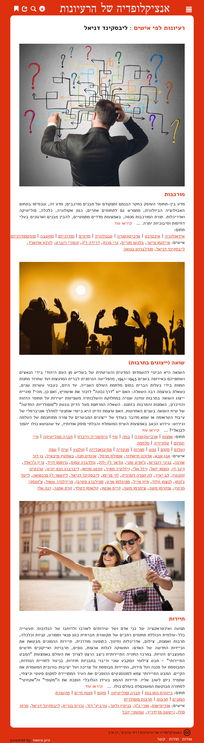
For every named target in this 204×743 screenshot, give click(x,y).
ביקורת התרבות (159, 693)
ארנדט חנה (87, 456)
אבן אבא (162, 456)
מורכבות (174, 194)
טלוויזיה (161, 443)
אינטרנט (152, 236)
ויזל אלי (140, 469)
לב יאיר (162, 475)
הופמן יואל (159, 469)
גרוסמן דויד (57, 462)
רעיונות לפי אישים (159, 27)
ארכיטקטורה (128, 236)
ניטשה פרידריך (161, 712)
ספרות (139, 449)
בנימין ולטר (120, 706)
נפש (152, 449)
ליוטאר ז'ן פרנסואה (50, 475)
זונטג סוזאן (92, 469)
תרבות (162, 699)
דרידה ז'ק (91, 242)
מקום (165, 449)
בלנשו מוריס (132, 242)
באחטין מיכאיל (60, 456)
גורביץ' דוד (97, 706)
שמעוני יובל (133, 712)
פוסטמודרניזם (23, 236)
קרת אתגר (63, 488)
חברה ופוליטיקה (58, 437)
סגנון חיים (83, 693)
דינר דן (178, 469)
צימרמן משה (135, 488)
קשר (161, 739)
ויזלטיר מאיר (118, 469)
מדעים (84, 236)
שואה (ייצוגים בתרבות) (156, 362)
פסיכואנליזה (100, 449)
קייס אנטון (111, 488)
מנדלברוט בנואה (138, 249)
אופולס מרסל (111, 456)
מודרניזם (66, 236)
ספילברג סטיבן (90, 482)
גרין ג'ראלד (33, 462)
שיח (65, 449)
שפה (53, 449)
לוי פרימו (110, 475)
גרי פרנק (110, 242)
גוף (115, 437)
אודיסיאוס (161, 706)
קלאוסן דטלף (86, 488)
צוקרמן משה (160, 488)
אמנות (167, 437)
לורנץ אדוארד (40, 242)
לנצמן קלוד (162, 482)
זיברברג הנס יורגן (62, 469)
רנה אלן (44, 488)
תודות (174, 739)
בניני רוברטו (160, 462)
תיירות (177, 618)
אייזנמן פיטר (158, 242)
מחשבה (47, 236)
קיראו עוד (123, 223)
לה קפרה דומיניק (137, 475)
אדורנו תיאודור (138, 456)
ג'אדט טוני (136, 462)
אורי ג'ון (141, 706)
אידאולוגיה (175, 236)
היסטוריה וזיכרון (92, 437)
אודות (187, 739)
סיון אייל (141, 482)
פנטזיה (122, 449)
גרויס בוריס (73, 706)
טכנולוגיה (104, 236)
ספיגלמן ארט (118, 482)
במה (126, 437)
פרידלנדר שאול (59, 482)
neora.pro (41, 740)
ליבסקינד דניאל (170, 249)
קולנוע (79, 449)
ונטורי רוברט (67, 242)
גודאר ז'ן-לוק (110, 462)
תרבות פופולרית (138, 699)
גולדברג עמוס (83, 462)
